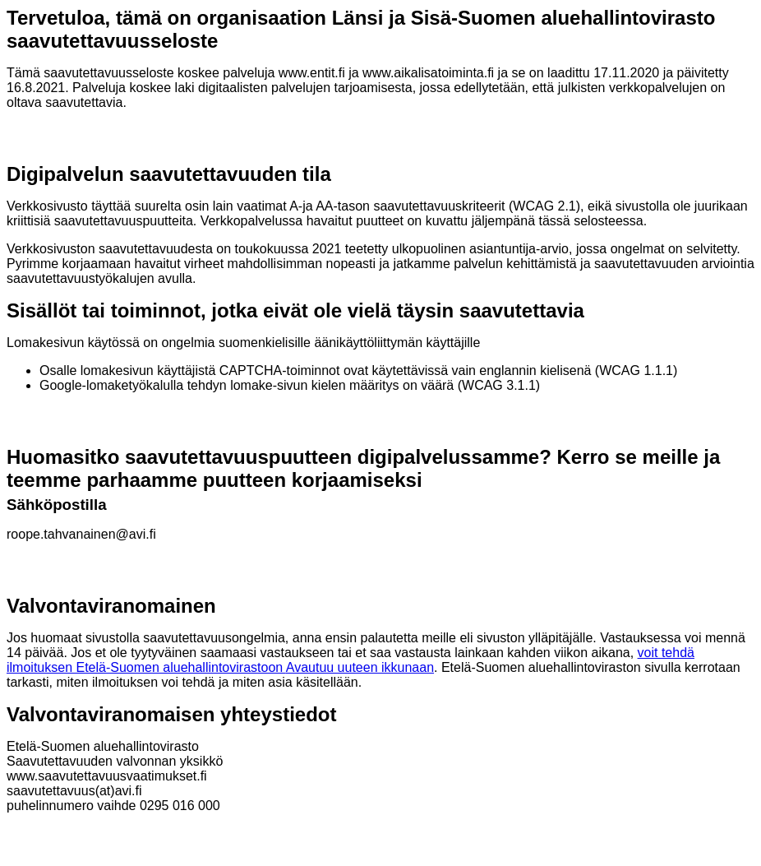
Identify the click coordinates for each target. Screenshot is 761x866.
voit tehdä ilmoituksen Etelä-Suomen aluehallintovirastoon (350, 660)
